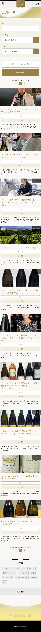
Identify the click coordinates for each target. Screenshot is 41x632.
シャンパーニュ (7, 568)
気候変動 (34, 577)
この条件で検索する (20, 72)
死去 (4, 582)
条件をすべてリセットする (20, 64)
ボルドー (31, 568)
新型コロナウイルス (9, 573)
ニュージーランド (22, 577)
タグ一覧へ (20, 592)
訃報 (32, 573)
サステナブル (23, 573)
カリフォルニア (7, 577)
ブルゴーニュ (20, 568)
